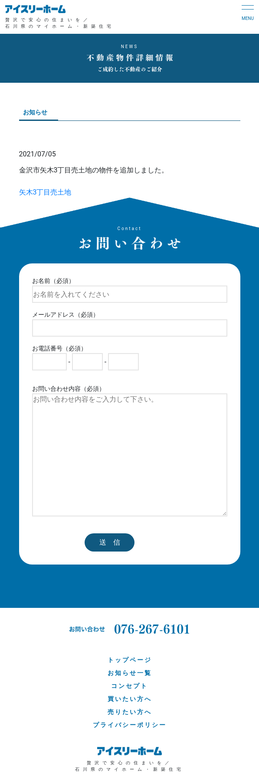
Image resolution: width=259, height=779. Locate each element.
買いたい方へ (130, 698)
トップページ (130, 659)
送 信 (109, 542)
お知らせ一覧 (130, 672)
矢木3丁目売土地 (45, 192)
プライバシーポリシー (130, 724)
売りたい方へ (130, 711)
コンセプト (129, 685)
